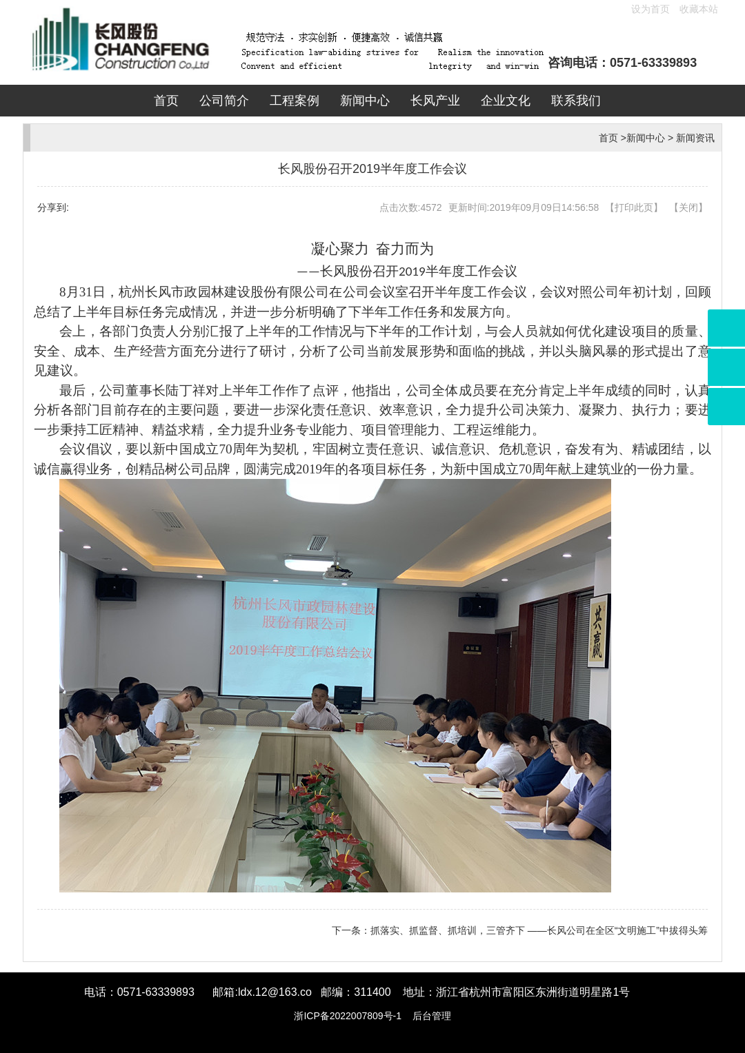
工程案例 (294, 101)
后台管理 (432, 1015)
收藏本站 (698, 8)
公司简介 (224, 101)
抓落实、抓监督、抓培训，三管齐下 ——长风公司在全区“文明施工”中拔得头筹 (539, 930)
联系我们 (576, 101)
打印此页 (634, 207)
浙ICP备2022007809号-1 (347, 1015)
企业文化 (505, 101)
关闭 (688, 207)
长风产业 (435, 101)
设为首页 (650, 8)
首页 (166, 101)
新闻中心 (365, 101)
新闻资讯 (695, 137)
